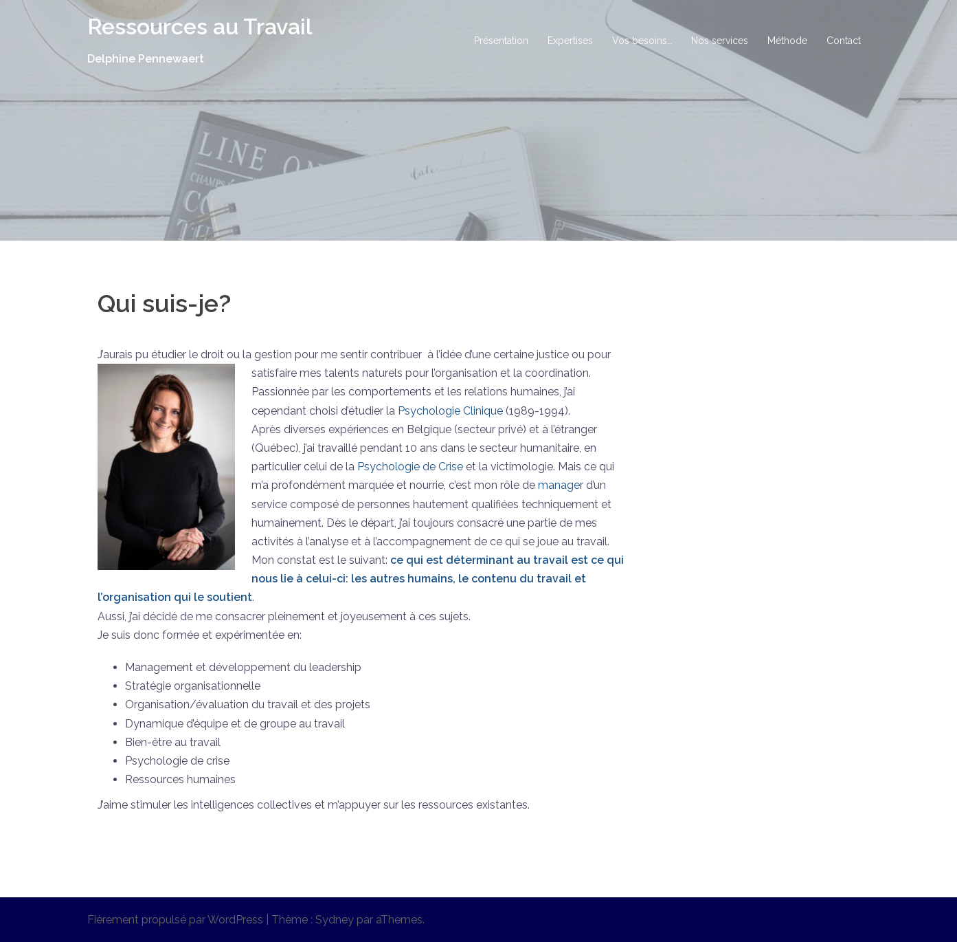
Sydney (334, 919)
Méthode (787, 40)
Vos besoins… (642, 40)
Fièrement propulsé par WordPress (175, 919)
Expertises (570, 40)
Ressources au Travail (200, 26)
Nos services (719, 40)
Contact (843, 40)
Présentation (501, 40)
